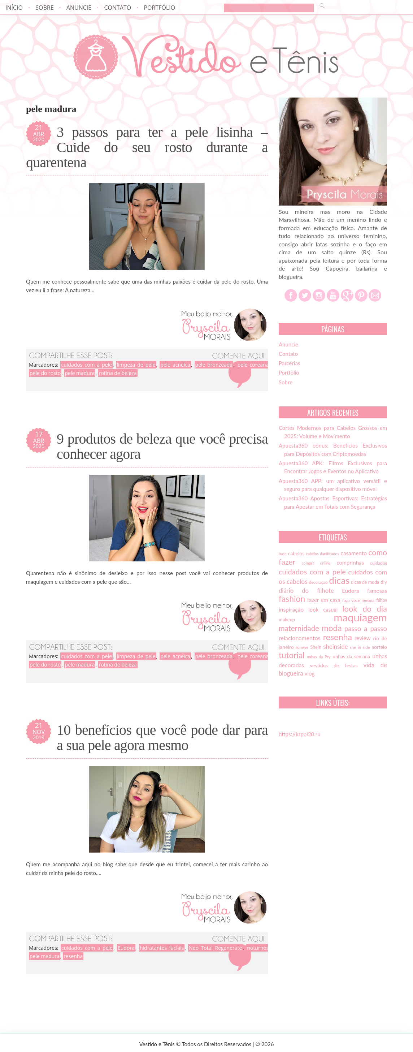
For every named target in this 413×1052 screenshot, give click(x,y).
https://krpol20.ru (300, 734)
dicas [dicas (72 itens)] (339, 580)
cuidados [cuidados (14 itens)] (378, 563)
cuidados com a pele (86, 364)
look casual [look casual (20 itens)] (323, 609)
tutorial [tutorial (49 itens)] (291, 655)
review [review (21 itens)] (363, 638)
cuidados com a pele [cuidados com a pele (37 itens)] (312, 571)
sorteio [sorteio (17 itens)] (379, 647)
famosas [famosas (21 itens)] (377, 590)
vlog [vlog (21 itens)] (310, 673)
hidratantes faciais (162, 947)
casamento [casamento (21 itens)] (354, 553)
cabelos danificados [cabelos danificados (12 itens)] (322, 553)
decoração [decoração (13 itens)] (318, 582)
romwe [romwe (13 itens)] (302, 647)
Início (14, 8)
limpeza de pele (136, 364)
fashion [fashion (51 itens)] (292, 599)
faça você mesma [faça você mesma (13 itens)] (358, 600)
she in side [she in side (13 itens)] (360, 647)
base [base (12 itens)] (283, 553)
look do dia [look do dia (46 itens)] (364, 608)
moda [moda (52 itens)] (332, 628)
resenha (73, 956)
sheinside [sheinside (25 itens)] (335, 646)
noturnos (258, 947)
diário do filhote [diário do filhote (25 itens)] (306, 590)
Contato (117, 8)
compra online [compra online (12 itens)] (316, 563)
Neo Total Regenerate (215, 947)
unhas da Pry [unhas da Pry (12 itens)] (318, 656)
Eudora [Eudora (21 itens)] (350, 590)
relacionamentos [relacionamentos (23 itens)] (300, 637)
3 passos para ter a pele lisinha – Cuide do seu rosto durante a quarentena (147, 147)
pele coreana (253, 364)
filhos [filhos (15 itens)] (382, 600)
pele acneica (175, 364)
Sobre (44, 8)
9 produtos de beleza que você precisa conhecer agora (162, 446)
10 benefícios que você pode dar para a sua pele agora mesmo (162, 738)
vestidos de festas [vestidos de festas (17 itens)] (333, 665)
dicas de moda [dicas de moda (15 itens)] (365, 582)
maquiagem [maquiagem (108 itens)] (360, 617)
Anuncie (78, 8)
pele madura (80, 373)
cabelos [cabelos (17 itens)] (296, 553)
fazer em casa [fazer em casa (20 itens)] (323, 599)
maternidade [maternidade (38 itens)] (299, 628)
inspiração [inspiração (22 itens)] (291, 609)
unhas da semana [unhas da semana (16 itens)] (351, 656)
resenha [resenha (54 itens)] (337, 637)
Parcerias (289, 363)
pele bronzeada (214, 364)
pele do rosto (45, 373)
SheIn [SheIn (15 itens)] (315, 647)
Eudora (126, 947)
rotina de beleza (118, 373)
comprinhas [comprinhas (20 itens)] (350, 562)
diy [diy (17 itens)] (384, 582)
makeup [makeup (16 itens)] (287, 619)
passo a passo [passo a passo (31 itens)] (365, 629)
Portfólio (159, 8)
